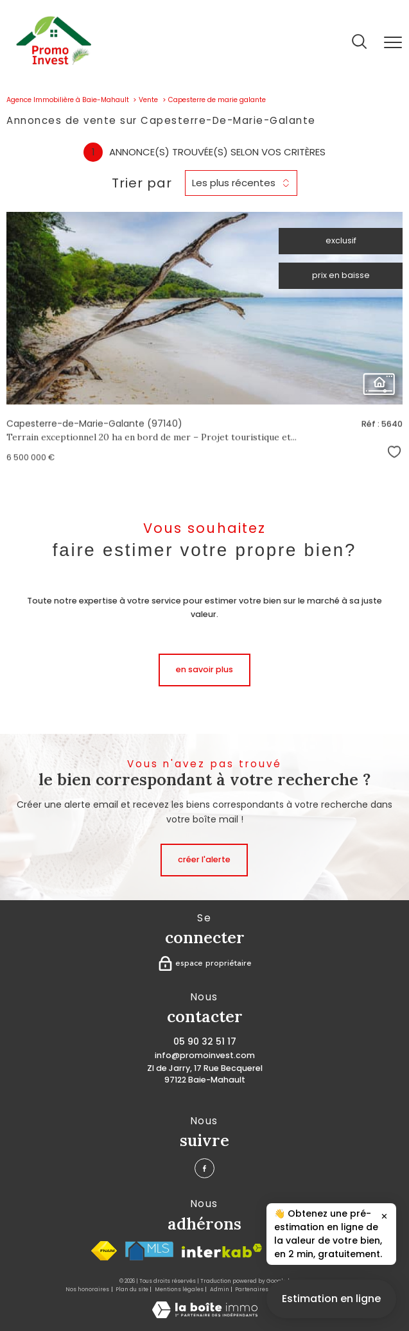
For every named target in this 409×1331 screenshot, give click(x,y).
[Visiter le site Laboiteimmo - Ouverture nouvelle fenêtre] (204, 1315)
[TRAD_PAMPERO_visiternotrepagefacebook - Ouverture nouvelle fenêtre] (204, 1168)
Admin (219, 1289)
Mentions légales (179, 1289)
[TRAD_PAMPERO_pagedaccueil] (53, 62)
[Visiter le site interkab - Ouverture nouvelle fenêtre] (222, 1251)
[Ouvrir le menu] (393, 42)
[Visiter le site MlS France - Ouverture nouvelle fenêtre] (149, 1250)
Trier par (142, 183)
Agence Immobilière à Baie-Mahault (67, 100)
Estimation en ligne (331, 1308)
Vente (148, 100)
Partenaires (251, 1289)
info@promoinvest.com (205, 1055)
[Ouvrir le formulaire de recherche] (359, 42)
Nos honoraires (87, 1289)
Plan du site (132, 1289)
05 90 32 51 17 (204, 1041)
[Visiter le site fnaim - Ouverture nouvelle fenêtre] (104, 1250)
